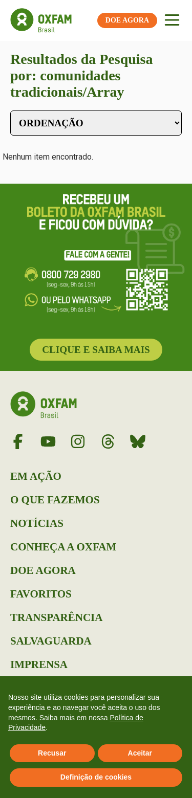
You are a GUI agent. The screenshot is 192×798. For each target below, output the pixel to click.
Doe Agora (43, 570)
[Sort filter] (96, 123)
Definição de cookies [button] (96, 777)
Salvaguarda (51, 641)
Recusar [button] (52, 753)
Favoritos (41, 594)
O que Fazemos (55, 500)
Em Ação (35, 476)
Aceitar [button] (140, 753)
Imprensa (39, 664)
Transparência (56, 617)
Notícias (36, 523)
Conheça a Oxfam (63, 547)
